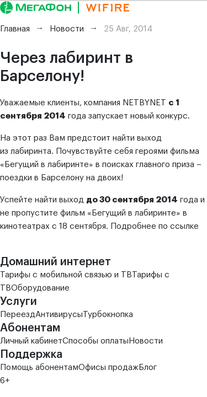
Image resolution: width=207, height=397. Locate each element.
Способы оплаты (95, 341)
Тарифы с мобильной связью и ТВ (66, 275)
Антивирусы (59, 314)
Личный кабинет (31, 341)
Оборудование (40, 288)
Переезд (17, 314)
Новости (146, 341)
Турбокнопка (108, 314)
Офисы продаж (108, 367)
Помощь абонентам (39, 367)
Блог (148, 367)
